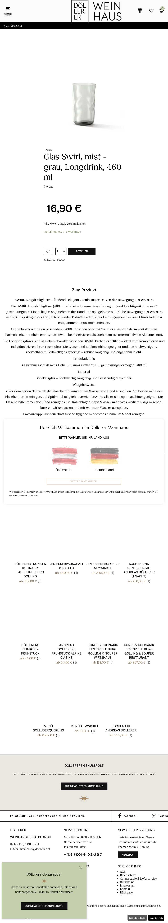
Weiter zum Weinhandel (84, 481)
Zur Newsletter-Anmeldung (44, 906)
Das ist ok (156, 917)
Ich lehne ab (137, 917)
